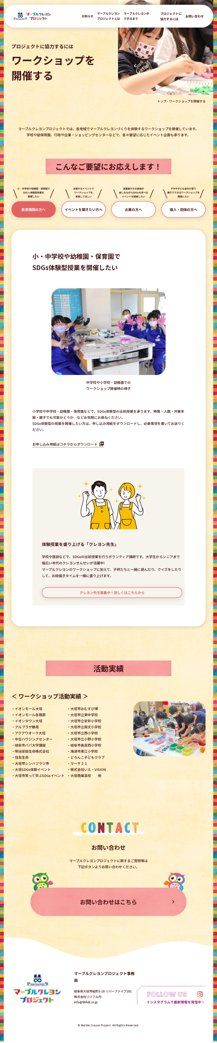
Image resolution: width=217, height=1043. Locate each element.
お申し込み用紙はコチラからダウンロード (64, 444)
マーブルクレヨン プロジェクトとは (108, 16)
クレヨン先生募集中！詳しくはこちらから (112, 592)
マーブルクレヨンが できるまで (136, 16)
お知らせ (87, 16)
